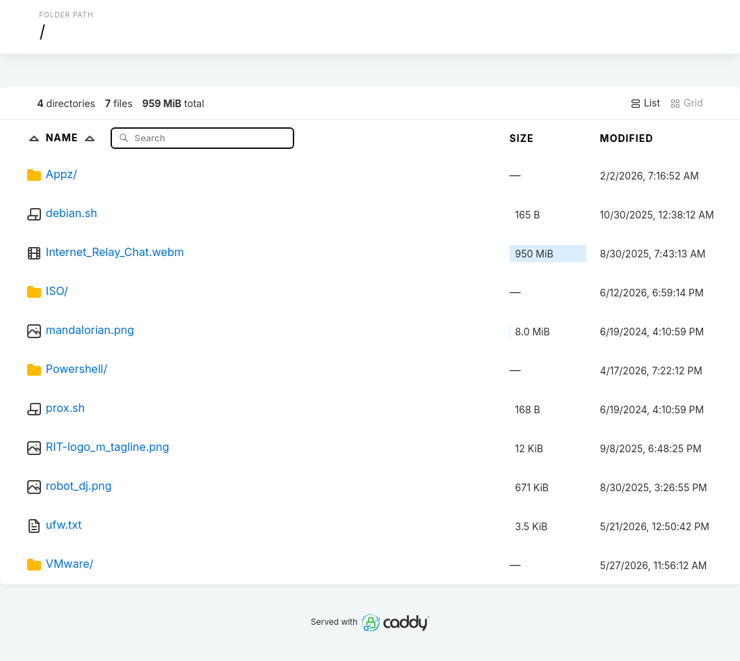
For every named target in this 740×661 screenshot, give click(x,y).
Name (73, 137)
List (645, 103)
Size (522, 138)
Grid (686, 103)
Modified (627, 138)
